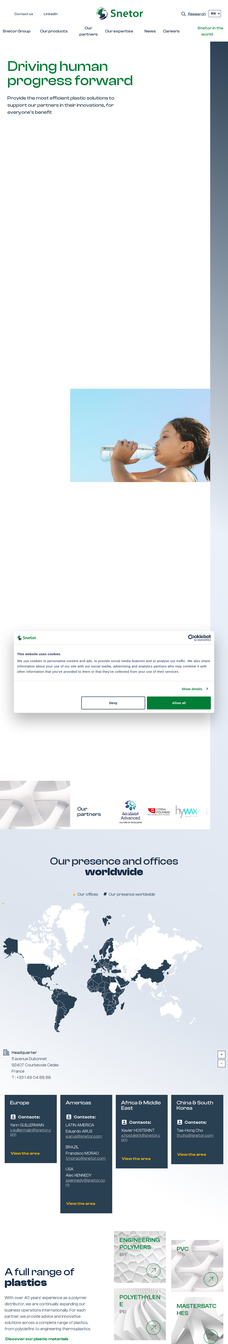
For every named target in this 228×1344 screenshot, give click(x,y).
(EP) (140, 1246)
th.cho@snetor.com (195, 1136)
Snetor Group (17, 31)
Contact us (23, 14)
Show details (192, 689)
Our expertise (119, 31)
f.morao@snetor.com (86, 1158)
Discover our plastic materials (36, 1339)
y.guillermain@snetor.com (30, 1132)
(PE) (140, 1304)
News (150, 31)
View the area (24, 1153)
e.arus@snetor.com (84, 1136)
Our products (54, 31)
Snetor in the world (210, 31)
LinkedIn (51, 14)
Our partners (88, 31)
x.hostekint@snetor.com (140, 1138)
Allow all (179, 703)
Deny (113, 703)
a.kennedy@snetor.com (85, 1182)
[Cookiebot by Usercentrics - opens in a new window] (191, 637)
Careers (171, 31)
